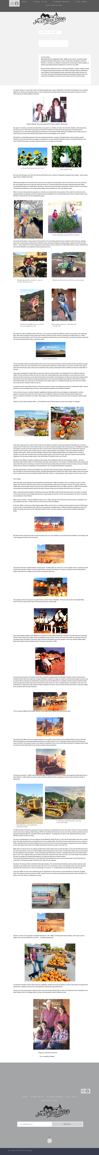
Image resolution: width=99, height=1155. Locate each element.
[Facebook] (17, 3)
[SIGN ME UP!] (67, 1124)
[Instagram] (12, 3)
